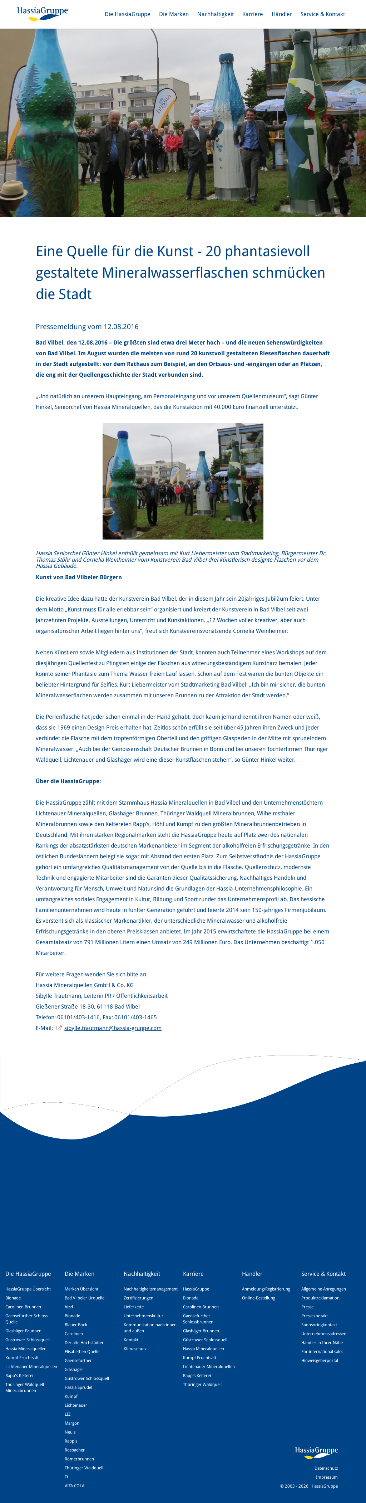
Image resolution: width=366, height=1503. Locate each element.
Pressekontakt (314, 1315)
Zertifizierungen (138, 1298)
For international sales (322, 1351)
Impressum (327, 1477)
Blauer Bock (76, 1324)
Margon (72, 1423)
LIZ (67, 1414)
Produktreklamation (320, 1298)
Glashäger (74, 1369)
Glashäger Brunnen (23, 1330)
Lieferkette (134, 1306)
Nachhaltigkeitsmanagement (151, 1289)
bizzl (69, 1306)
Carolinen (74, 1333)
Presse (307, 1306)
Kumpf (71, 1396)
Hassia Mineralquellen (25, 1348)
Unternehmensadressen (323, 1333)
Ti (66, 1476)
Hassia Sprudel (78, 1387)
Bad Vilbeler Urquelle (84, 1298)
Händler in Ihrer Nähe (322, 1342)
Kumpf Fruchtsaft (22, 1357)
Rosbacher (75, 1450)
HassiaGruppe (196, 1289)
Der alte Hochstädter (84, 1342)
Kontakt (131, 1339)
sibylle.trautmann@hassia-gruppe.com (113, 1028)
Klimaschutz (135, 1348)
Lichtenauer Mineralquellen (31, 1366)
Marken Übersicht (81, 1289)
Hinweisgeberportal (319, 1360)
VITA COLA (74, 1485)
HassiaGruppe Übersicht (28, 1289)
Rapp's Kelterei (19, 1375)
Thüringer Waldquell (84, 1467)
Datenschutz (326, 1468)
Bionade (13, 1298)
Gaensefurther (78, 1360)
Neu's (70, 1432)
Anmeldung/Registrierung (266, 1289)
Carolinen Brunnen (23, 1306)
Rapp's (71, 1441)
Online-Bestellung (258, 1298)
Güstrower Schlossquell (27, 1339)
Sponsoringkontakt (319, 1324)
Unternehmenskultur (143, 1315)
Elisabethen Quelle (82, 1351)
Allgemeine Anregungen (323, 1289)
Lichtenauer (76, 1405)
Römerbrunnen (79, 1458)
